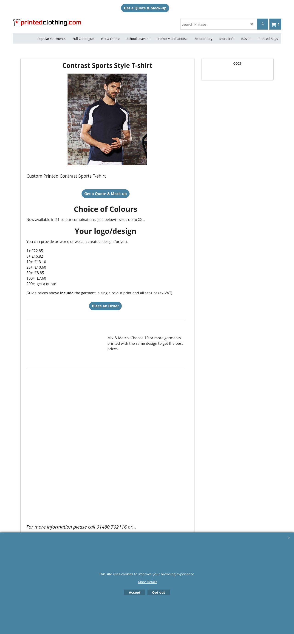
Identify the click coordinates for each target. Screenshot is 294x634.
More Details (147, 582)
